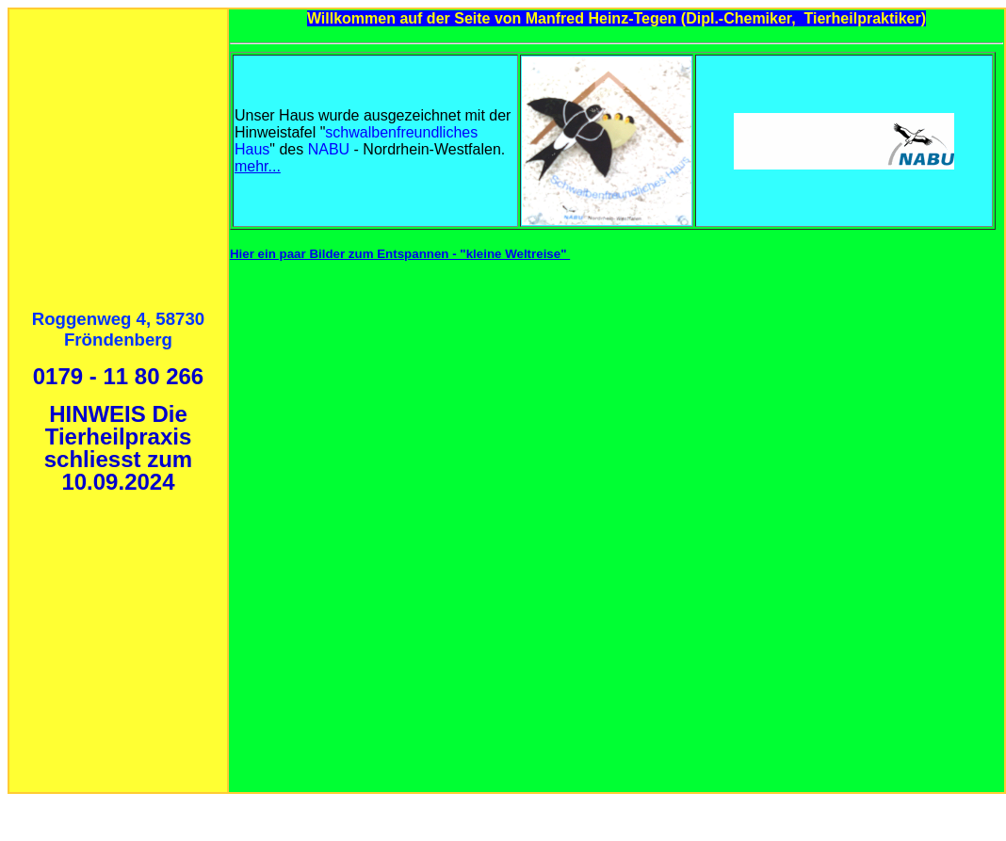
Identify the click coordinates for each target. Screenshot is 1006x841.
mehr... (258, 166)
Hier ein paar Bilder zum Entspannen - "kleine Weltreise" (400, 254)
